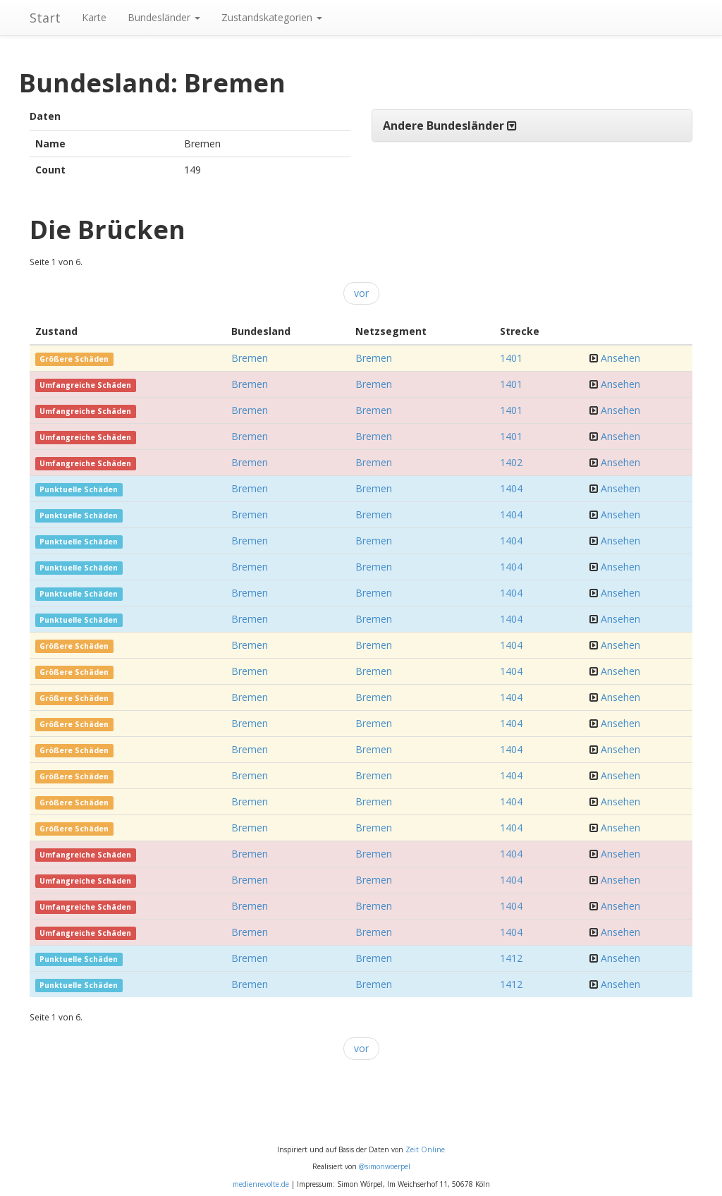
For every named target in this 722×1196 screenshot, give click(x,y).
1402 (511, 462)
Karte (94, 17)
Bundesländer (164, 17)
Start (45, 17)
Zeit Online (425, 1149)
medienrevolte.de (261, 1184)
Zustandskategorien (271, 17)
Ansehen (620, 358)
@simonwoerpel (384, 1166)
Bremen (249, 358)
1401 (511, 358)
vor (361, 293)
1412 (511, 958)
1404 (511, 488)
